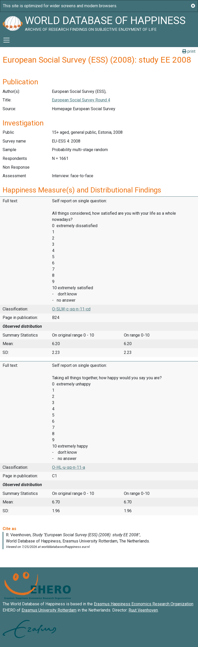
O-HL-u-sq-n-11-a (68, 467)
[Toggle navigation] (6, 40)
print (188, 51)
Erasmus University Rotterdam (49, 610)
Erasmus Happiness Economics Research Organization (143, 603)
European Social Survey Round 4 (81, 100)
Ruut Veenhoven (143, 610)
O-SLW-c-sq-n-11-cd (71, 309)
